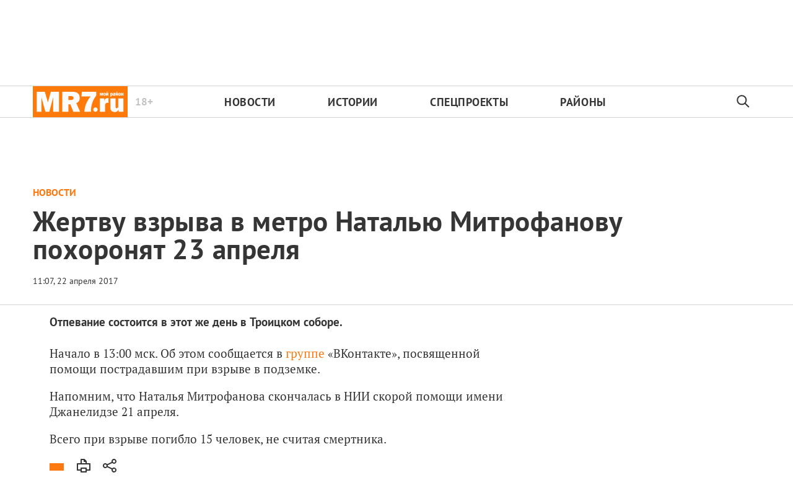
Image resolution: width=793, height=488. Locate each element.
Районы (582, 102)
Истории (353, 102)
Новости (250, 102)
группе (305, 353)
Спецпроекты (469, 102)
